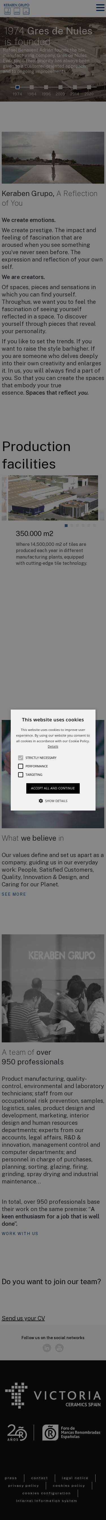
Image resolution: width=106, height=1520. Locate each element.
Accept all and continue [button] (53, 788)
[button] (53, 760)
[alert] (53, 760)
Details (53, 746)
